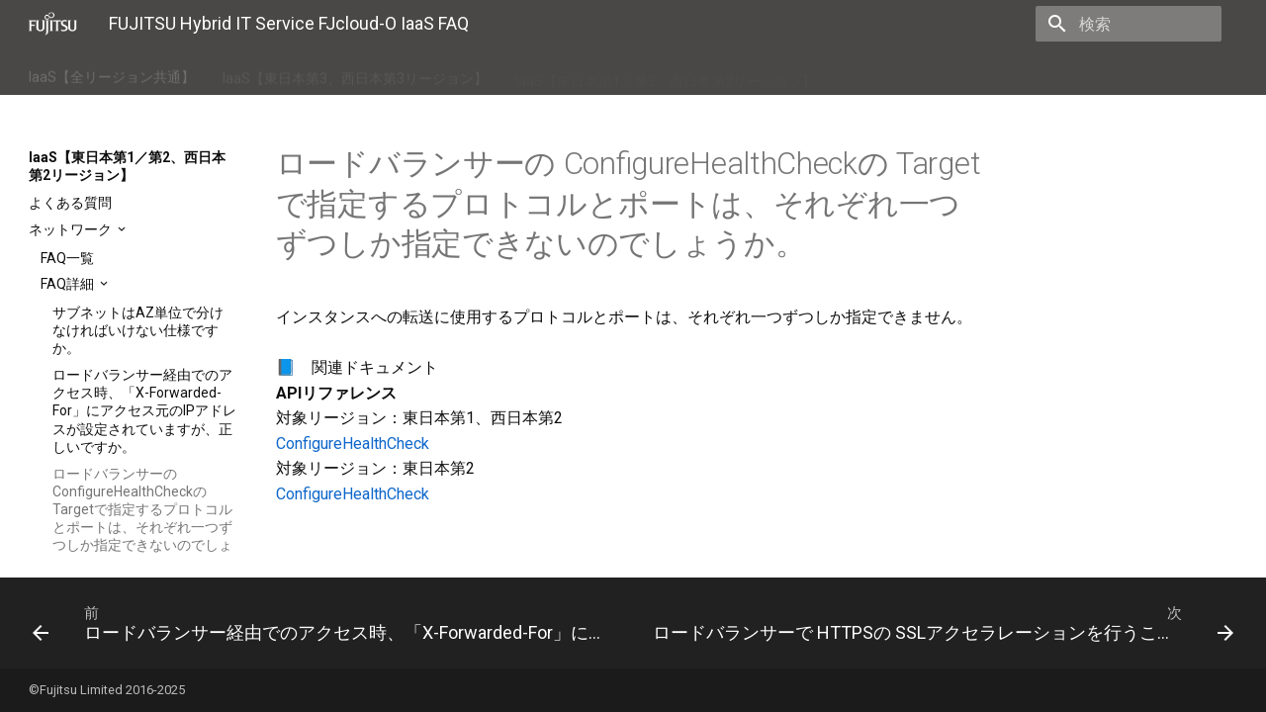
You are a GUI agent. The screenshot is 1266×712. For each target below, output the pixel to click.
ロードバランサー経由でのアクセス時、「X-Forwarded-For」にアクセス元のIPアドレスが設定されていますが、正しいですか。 (144, 411)
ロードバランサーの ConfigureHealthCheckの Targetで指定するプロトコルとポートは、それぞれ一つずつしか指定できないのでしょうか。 (142, 519)
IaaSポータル (885, 73)
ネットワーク (72, 229)
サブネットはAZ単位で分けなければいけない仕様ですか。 (138, 330)
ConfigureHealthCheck (352, 443)
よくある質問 (70, 203)
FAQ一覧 (67, 258)
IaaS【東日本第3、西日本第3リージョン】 (355, 73)
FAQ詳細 (69, 284)
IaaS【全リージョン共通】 (112, 73)
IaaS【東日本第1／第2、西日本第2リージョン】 (665, 73)
